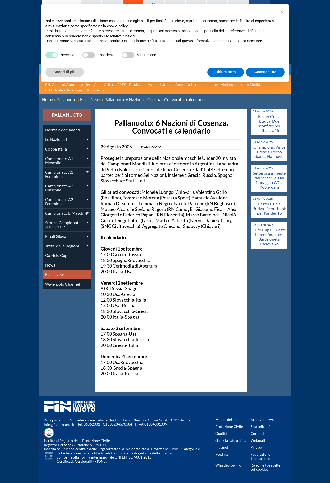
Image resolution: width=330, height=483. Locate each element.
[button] (282, 12)
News (50, 264)
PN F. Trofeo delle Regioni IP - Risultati (76, 90)
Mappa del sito (227, 419)
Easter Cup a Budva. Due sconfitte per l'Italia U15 (269, 123)
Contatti (257, 433)
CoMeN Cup (56, 255)
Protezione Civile (229, 426)
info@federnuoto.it (59, 424)
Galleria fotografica (230, 440)
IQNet (102, 461)
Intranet (221, 447)
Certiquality (84, 461)
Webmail (258, 440)
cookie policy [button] (117, 26)
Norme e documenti (62, 129)
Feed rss (221, 454)
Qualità (221, 433)
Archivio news (262, 419)
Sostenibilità (260, 426)
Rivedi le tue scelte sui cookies (265, 467)
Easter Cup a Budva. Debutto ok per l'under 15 (269, 208)
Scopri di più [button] (65, 72)
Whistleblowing (228, 465)
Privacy (257, 447)
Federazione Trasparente (260, 456)
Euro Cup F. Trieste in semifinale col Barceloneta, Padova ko (269, 236)
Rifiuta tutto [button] (226, 72)
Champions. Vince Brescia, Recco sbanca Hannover (269, 152)
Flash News (55, 274)
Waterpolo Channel (62, 283)
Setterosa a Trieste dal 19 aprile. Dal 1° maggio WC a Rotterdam (269, 180)
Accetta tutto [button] (265, 72)
